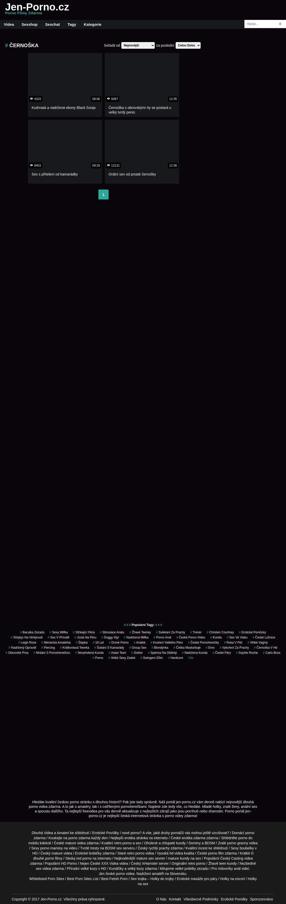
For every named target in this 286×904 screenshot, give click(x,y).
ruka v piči (233, 642)
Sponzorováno (261, 899)
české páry (222, 653)
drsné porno (118, 642)
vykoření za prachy (234, 647)
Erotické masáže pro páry (197, 879)
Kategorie (92, 24)
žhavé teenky (140, 632)
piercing (48, 647)
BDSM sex (113, 848)
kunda (216, 637)
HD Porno (69, 863)
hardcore (175, 658)
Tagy (72, 24)
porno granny (237, 843)
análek (139, 642)
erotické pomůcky (252, 632)
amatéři (158, 874)
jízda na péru (85, 637)
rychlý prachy (159, 848)
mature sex (145, 858)
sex (39, 869)
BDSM (210, 843)
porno (98, 658)
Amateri (63, 833)
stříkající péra (84, 632)
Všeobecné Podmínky (201, 899)
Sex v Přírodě (58, 637)
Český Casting (231, 858)
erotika (129, 838)
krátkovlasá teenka (74, 647)
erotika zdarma (193, 838)
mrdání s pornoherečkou (51, 653)
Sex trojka (138, 879)
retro (191, 863)
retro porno (123, 843)
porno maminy (51, 848)
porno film (216, 853)
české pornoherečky (203, 642)
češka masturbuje (187, 647)
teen (222, 863)
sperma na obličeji (162, 653)
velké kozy (89, 869)
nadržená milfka (136, 637)
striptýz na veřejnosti (27, 637)
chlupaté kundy (174, 843)
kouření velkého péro (166, 642)
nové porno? (132, 833)
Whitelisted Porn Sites (46, 879)
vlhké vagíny (258, 642)
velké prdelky (185, 869)
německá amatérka (56, 642)
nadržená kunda (194, 653)
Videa (9, 24)
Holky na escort (232, 879)
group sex (137, 647)
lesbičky (95, 853)
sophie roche (247, 653)
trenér (196, 632)
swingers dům (151, 658)
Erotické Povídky (105, 833)
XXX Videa (109, 863)
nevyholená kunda (89, 653)
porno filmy (53, 858)
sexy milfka (59, 632)
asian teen (117, 653)
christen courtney (220, 632)
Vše (190, 658)
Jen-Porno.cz (37, 10)
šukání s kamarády (109, 647)
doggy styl (110, 637)
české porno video (190, 637)
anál (237, 869)
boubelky (247, 848)
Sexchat (52, 24)
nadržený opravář (22, 647)
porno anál (162, 637)
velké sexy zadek (121, 658)
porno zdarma (79, 838)
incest (203, 848)
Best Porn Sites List (82, 879)
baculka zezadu (32, 632)
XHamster (150, 863)
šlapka (82, 642)
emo (210, 647)
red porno (84, 858)
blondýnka (159, 647)
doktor (137, 653)
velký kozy (135, 869)
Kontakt (175, 899)
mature (70, 843)
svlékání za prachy (170, 632)
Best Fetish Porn (114, 879)
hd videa (176, 853)
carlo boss (271, 653)
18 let (98, 642)
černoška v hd (265, 647)
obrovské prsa (17, 653)
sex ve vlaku (237, 637)
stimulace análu (112, 632)
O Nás (161, 899)
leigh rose (27, 642)
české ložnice (264, 637)
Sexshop (30, 24)
